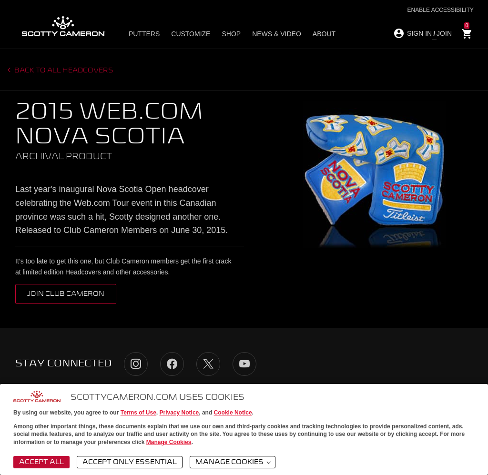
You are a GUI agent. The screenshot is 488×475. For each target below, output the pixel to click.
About (324, 34)
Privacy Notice (179, 412)
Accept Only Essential (129, 462)
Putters (144, 34)
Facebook (172, 364)
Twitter (208, 364)
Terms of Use (138, 412)
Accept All (41, 462)
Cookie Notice (233, 412)
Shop (231, 34)
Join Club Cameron (65, 294)
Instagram (136, 364)
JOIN (444, 33)
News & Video (276, 34)
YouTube (244, 364)
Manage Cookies (169, 442)
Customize (190, 34)
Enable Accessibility (440, 10)
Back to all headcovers (63, 70)
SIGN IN (419, 33)
